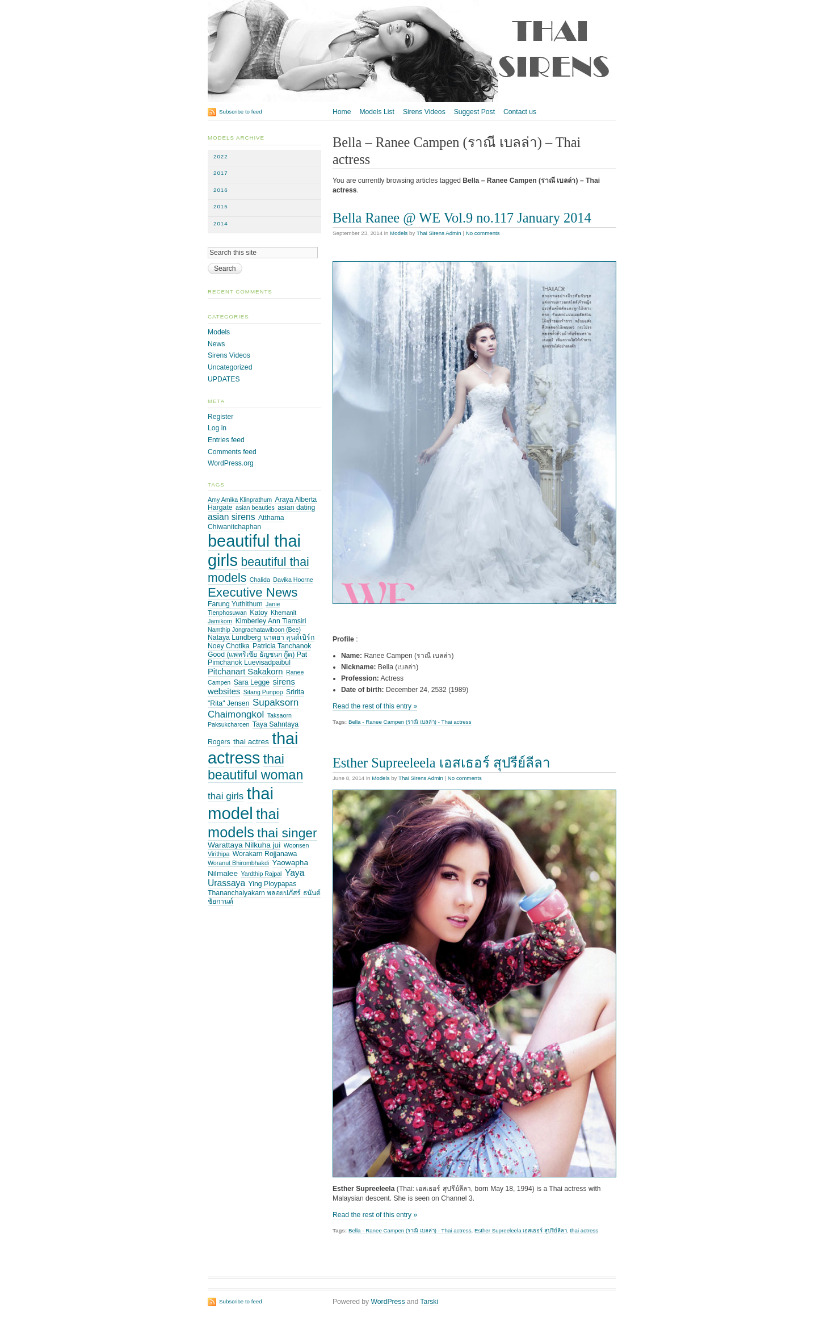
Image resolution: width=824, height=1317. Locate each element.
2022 (220, 156)
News (216, 344)
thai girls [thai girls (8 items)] (225, 796)
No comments (483, 233)
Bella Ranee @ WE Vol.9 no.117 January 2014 (462, 217)
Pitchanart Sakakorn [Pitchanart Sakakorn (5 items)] (245, 671)
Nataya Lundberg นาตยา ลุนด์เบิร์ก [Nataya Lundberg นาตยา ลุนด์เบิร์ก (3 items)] (261, 637)
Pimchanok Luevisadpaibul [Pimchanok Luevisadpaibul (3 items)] (249, 662)
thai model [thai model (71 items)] (241, 803)
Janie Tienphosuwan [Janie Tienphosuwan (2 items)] (244, 608)
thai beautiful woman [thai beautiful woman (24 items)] (255, 767)
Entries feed (226, 440)
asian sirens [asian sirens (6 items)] (231, 517)
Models (398, 233)
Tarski (429, 1302)
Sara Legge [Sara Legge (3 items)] (252, 682)
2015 (220, 206)
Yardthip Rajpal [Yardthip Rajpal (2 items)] (261, 873)
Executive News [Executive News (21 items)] (253, 592)
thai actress (584, 1230)
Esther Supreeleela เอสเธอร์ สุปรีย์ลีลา (441, 762)
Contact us (519, 112)
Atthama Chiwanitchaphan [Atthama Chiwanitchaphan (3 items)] (246, 522)
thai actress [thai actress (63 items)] (253, 748)
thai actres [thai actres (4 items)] (251, 741)
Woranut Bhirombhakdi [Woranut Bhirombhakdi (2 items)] (238, 862)
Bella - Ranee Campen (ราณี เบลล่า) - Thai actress (410, 722)
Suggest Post (474, 112)
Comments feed (232, 452)
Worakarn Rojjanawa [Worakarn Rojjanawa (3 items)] (265, 854)
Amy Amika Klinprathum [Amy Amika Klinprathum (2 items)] (240, 499)
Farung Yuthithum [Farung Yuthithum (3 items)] (235, 604)
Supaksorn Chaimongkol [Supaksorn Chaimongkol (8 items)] (253, 708)
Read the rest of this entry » (375, 706)
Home (342, 112)
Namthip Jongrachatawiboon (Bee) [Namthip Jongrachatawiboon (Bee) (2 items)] (254, 629)
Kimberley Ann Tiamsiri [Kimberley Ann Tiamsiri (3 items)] (271, 621)
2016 (220, 190)
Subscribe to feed (240, 111)
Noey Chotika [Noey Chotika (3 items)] (229, 646)
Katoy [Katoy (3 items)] (258, 612)
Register (220, 417)
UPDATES (224, 379)
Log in (217, 428)
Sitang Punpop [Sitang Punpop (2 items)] (263, 692)
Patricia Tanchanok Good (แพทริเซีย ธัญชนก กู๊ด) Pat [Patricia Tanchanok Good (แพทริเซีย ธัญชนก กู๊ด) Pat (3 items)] (259, 650)
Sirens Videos (424, 112)
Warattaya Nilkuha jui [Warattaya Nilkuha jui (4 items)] (244, 845)
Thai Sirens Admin (439, 233)
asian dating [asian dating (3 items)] (296, 507)
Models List (376, 112)
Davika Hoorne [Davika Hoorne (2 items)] (293, 579)
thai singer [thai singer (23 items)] (287, 832)
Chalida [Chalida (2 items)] (260, 579)
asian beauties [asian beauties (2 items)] (255, 507)
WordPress (388, 1302)
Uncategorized (230, 367)
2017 (220, 173)
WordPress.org (231, 463)
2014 (220, 223)
